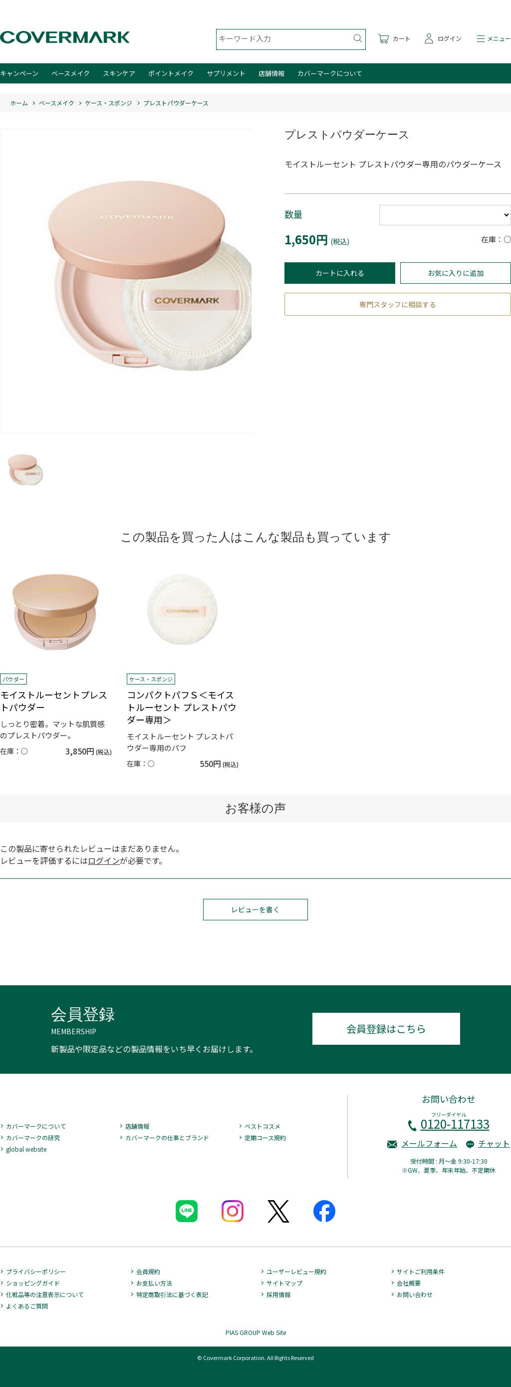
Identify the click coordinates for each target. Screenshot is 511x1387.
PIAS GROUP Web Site (256, 1332)
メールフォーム (429, 1143)
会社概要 (409, 1283)
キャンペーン (19, 73)
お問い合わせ (415, 1294)
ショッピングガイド (33, 1283)
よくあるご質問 (27, 1306)
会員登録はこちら (386, 1028)
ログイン (104, 860)
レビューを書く (255, 909)
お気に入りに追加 (456, 273)
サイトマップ (284, 1283)
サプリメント (226, 73)
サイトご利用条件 (421, 1271)
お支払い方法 (154, 1283)
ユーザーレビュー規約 (296, 1271)
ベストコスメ (262, 1126)
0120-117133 (455, 1123)
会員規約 (148, 1271)
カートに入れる (339, 273)
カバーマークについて (329, 73)
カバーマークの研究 (33, 1137)
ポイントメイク (171, 73)
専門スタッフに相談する (397, 304)
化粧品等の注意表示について (45, 1294)
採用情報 (278, 1294)
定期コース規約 (265, 1137)
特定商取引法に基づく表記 (172, 1294)
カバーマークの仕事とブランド (167, 1137)
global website (26, 1149)
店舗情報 (271, 73)
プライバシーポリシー (36, 1271)
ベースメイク (70, 73)
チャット (494, 1143)
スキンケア (119, 73)
